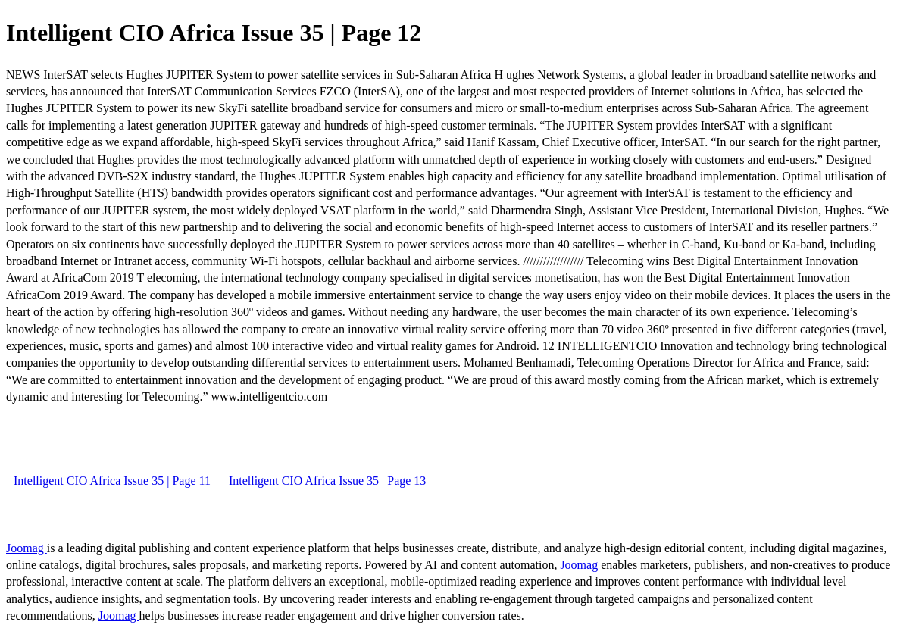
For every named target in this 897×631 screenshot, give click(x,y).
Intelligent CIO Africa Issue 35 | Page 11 (112, 480)
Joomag (26, 548)
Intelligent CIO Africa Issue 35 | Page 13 (327, 480)
